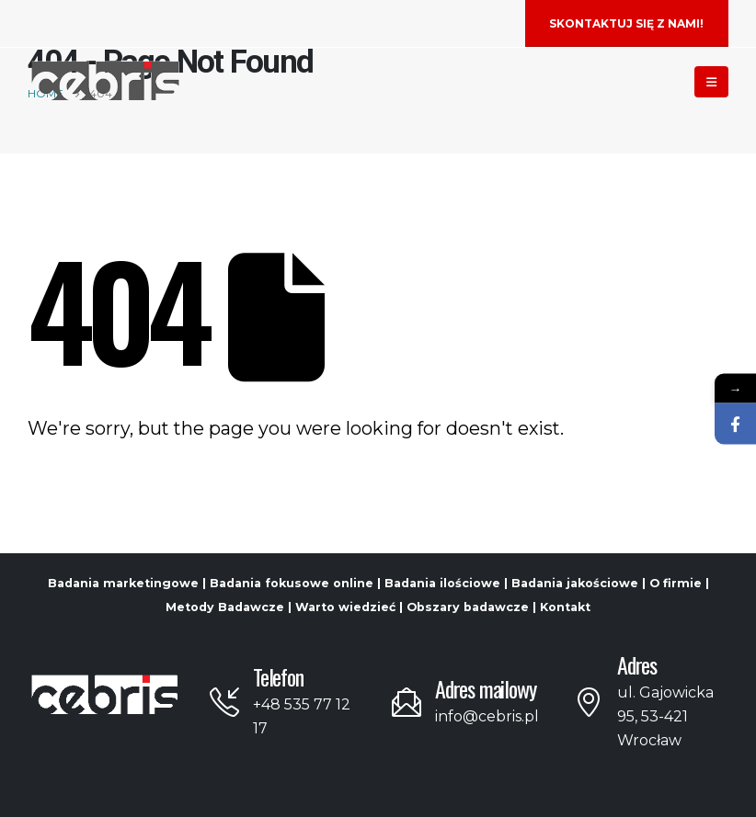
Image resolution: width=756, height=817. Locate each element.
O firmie (675, 583)
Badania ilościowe (442, 583)
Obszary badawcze (468, 607)
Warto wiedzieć (345, 607)
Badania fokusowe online (291, 583)
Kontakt (565, 607)
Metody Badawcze (225, 607)
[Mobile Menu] (711, 81)
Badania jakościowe (574, 583)
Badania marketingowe (123, 583)
